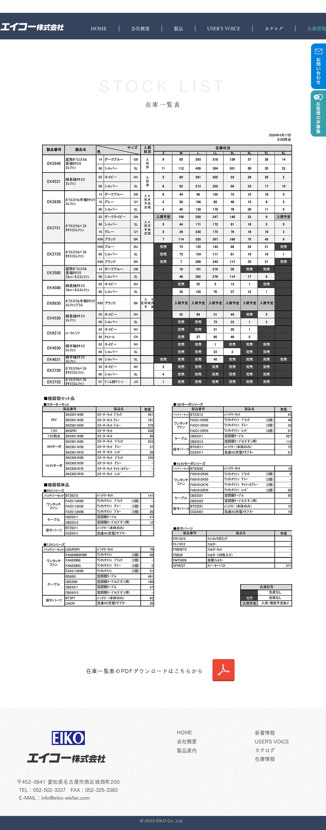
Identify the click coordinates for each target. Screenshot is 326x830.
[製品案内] (214, 751)
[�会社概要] (214, 741)
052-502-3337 (49, 790)
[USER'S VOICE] (285, 741)
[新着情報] (285, 733)
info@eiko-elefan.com (65, 797)
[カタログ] (285, 750)
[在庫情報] (285, 759)
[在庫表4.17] (224, 671)
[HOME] (214, 732)
